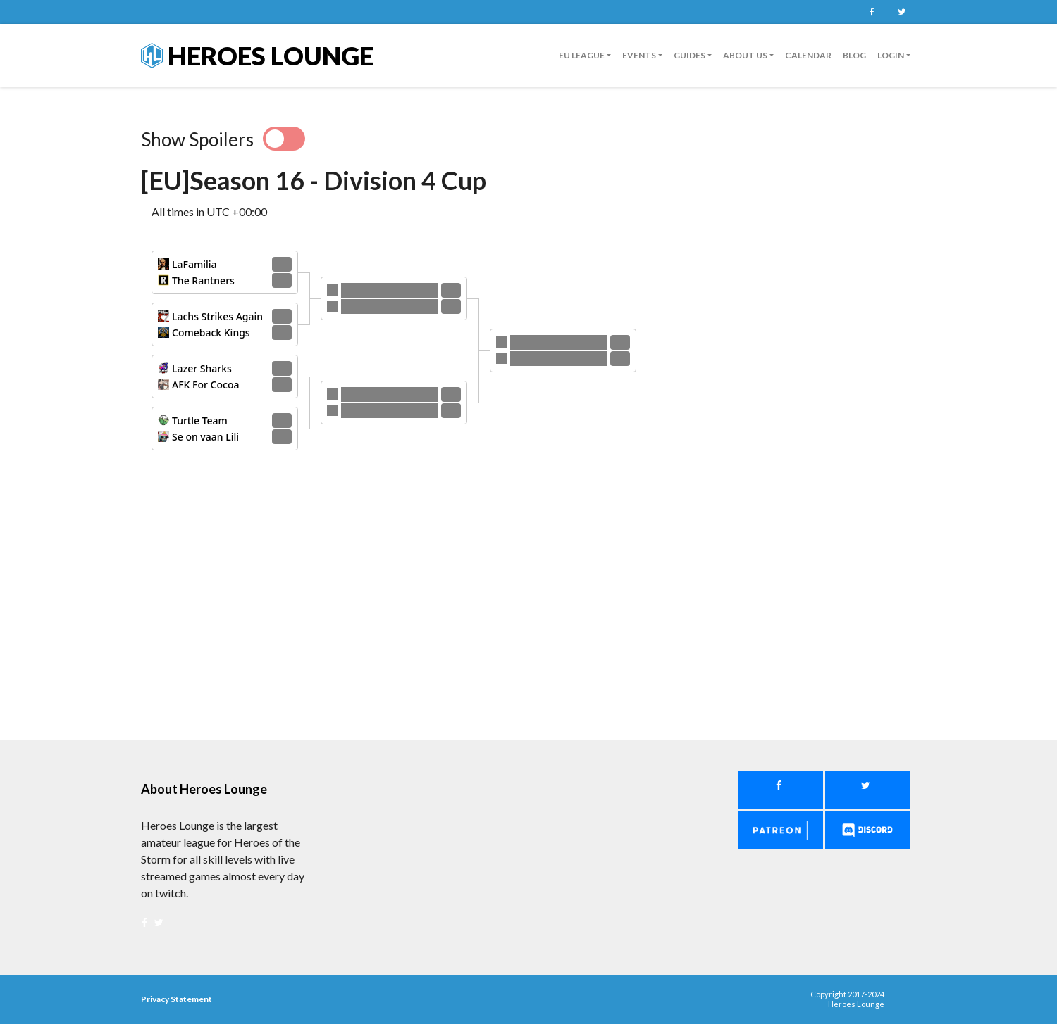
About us (745, 55)
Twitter (901, 12)
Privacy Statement (176, 999)
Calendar (808, 55)
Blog (854, 55)
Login (890, 55)
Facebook (871, 12)
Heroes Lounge (257, 55)
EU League (582, 55)
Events (639, 55)
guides (689, 55)
